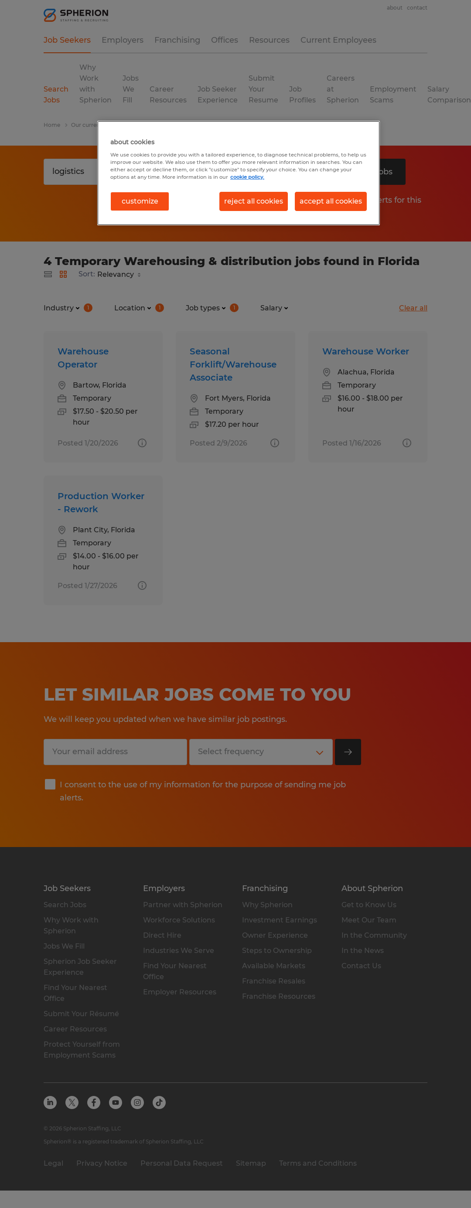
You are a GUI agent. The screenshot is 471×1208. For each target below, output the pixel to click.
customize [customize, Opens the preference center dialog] (140, 201)
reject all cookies (253, 201)
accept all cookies (331, 201)
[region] (238, 173)
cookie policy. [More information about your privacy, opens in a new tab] (247, 177)
